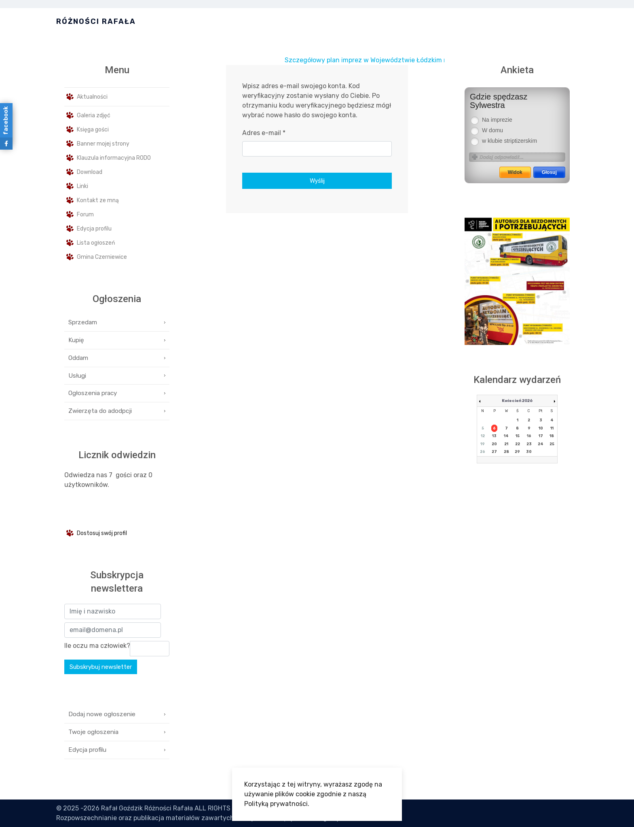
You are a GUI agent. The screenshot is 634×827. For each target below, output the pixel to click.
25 (551, 444)
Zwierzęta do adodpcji (100, 411)
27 (494, 452)
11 (552, 428)
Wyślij (317, 180)
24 (540, 444)
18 (551, 436)
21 (506, 444)
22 (517, 444)
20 (494, 444)
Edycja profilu (87, 749)
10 (541, 428)
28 (506, 452)
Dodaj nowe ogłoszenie (101, 714)
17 (541, 436)
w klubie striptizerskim (509, 141)
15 (518, 436)
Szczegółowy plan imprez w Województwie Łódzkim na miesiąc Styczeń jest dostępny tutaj (435, 60)
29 (517, 452)
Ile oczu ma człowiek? (97, 645)
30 (529, 452)
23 (529, 444)
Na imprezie (497, 120)
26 (482, 452)
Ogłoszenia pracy (92, 393)
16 (529, 436)
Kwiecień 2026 (517, 400)
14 (506, 436)
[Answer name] (522, 157)
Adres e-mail (263, 133)
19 (482, 444)
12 (483, 436)
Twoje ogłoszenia (93, 732)
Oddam (78, 358)
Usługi (77, 375)
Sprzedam (82, 322)
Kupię (76, 340)
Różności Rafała (96, 21)
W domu (492, 130)
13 (494, 436)
